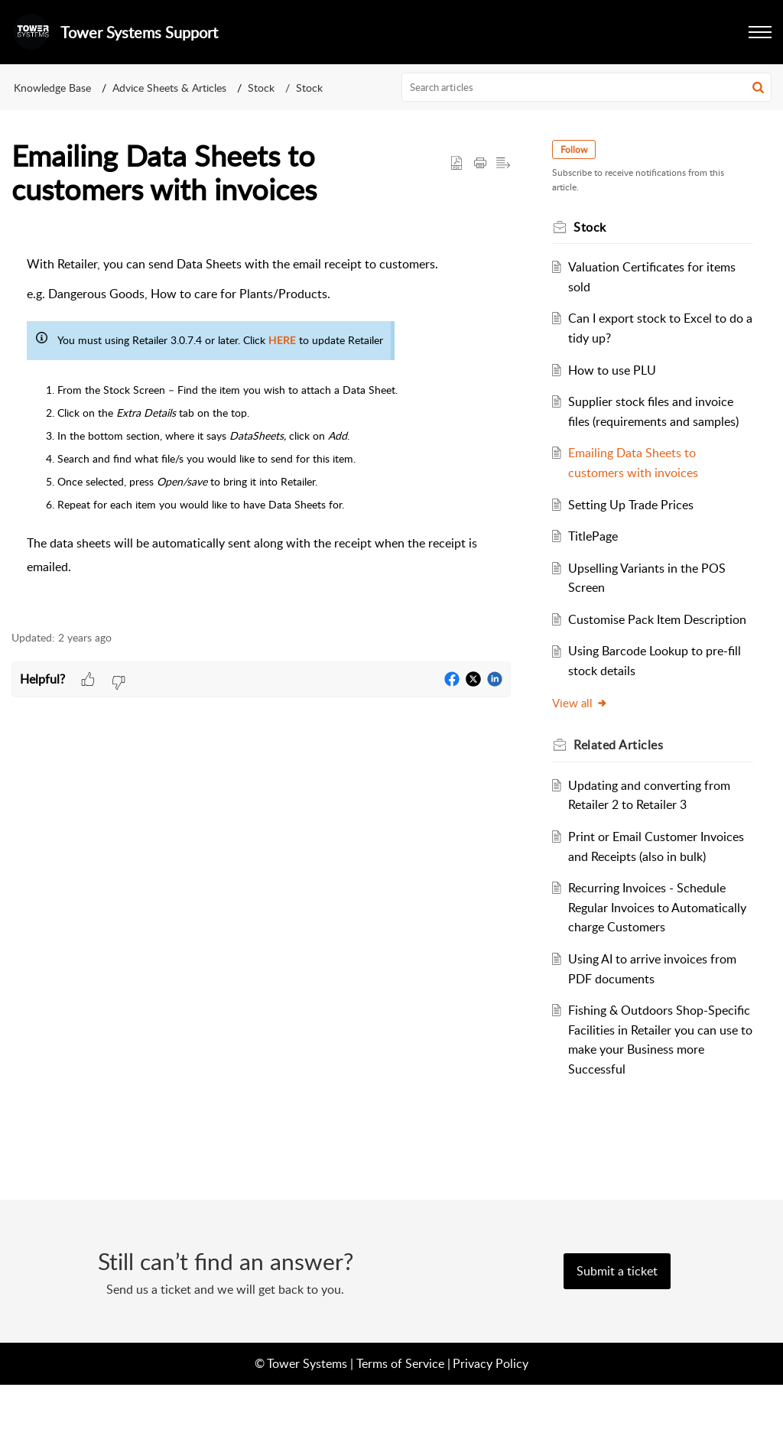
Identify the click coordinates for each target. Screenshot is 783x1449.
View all (588, 741)
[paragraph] (261, 426)
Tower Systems (307, 1426)
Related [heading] (626, 783)
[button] (758, 87)
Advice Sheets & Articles (169, 87)
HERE (282, 341)
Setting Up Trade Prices (637, 523)
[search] (586, 87)
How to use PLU (619, 370)
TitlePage (600, 555)
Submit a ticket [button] (617, 1335)
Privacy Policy (490, 1426)
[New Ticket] (617, 1335)
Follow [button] (581, 149)
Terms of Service (400, 1426)
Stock (261, 87)
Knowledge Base (52, 87)
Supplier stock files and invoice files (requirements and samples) (657, 421)
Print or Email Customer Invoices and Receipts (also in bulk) (652, 895)
